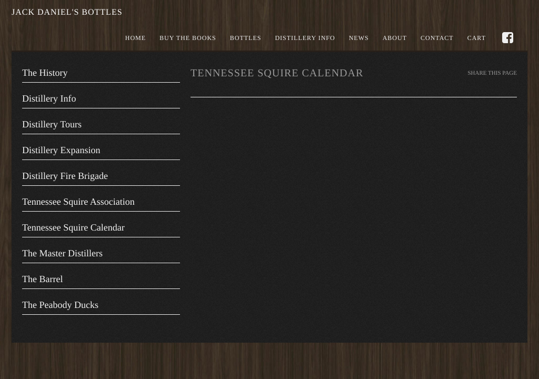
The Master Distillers (62, 253)
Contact (437, 38)
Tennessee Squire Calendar (73, 227)
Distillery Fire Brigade (65, 176)
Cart (476, 38)
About (395, 38)
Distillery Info (305, 38)
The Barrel (42, 279)
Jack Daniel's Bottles (67, 12)
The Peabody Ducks (60, 305)
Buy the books (187, 38)
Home (135, 38)
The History (44, 72)
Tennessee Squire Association (78, 201)
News (359, 38)
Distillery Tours (52, 124)
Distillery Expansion (61, 150)
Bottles (246, 38)
